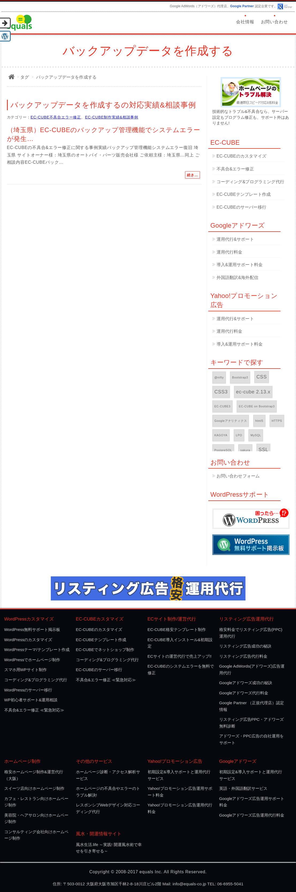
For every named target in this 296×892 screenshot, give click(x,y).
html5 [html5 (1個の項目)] (259, 420)
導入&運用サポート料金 (240, 264)
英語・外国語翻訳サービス (243, 788)
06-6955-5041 (230, 884)
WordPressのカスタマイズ (28, 639)
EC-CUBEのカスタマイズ (241, 156)
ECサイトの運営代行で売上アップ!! (180, 656)
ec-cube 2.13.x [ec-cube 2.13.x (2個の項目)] (253, 392)
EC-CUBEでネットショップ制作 (105, 649)
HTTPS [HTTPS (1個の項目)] (277, 420)
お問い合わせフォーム (238, 476)
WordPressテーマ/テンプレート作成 (37, 649)
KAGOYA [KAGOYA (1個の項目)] (221, 435)
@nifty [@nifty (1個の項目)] (219, 377)
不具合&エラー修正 (235, 169)
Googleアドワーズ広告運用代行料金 (252, 815)
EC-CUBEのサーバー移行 (241, 207)
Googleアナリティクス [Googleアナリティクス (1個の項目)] (230, 420)
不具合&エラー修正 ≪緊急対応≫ (34, 710)
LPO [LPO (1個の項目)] (239, 435)
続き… (192, 175)
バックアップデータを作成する (66, 77)
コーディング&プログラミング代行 (250, 181)
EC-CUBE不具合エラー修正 (55, 117)
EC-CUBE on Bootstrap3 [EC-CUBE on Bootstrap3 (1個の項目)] (257, 406)
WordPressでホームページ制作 (32, 659)
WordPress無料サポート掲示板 (32, 629)
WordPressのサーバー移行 (28, 690)
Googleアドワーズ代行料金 (243, 693)
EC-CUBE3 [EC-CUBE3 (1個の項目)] (222, 406)
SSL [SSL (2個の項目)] (263, 449)
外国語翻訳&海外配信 (237, 277)
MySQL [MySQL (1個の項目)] (256, 435)
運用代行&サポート (235, 239)
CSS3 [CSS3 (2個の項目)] (221, 392)
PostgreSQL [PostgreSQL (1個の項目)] (223, 450)
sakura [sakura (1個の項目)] (245, 450)
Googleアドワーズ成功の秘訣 (245, 682)
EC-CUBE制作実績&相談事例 (111, 117)
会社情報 (245, 22)
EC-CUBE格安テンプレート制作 (177, 629)
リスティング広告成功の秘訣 (245, 646)
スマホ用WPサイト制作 (25, 669)
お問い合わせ (274, 22)
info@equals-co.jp (189, 884)
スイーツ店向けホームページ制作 (34, 788)
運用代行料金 (230, 252)
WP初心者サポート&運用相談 (31, 700)
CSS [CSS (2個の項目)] (261, 377)
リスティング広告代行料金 (243, 656)
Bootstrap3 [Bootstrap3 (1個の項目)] (240, 377)
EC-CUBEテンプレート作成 (244, 194)
